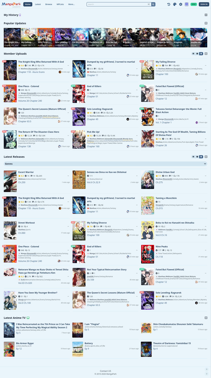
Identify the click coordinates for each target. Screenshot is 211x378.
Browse (48, 4)
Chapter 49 (59, 45)
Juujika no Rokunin (195, 42)
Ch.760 (74, 45)
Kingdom (178, 42)
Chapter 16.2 (128, 45)
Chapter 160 (110, 45)
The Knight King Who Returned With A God (11, 42)
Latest (38, 4)
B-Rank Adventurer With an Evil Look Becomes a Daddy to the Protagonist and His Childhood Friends (131, 42)
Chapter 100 (26, 45)
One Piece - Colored (43, 42)
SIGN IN (204, 4)
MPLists (60, 4)
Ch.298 (142, 45)
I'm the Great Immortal (78, 42)
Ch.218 (193, 45)
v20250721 (16, 7)
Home (28, 4)
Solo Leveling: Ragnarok (61, 42)
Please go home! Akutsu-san (164, 42)
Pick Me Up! (111, 42)
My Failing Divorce (26, 42)
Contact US (105, 371)
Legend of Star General (147, 42)
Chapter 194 (161, 45)
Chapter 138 (93, 45)
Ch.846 (176, 45)
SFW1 (194, 4)
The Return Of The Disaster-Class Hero (95, 42)
